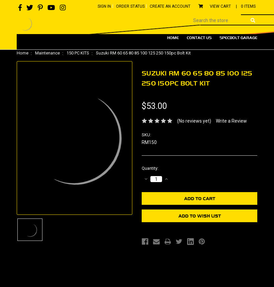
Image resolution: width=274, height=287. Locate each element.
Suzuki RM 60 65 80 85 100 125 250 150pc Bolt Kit (143, 52)
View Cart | (227, 6)
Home (173, 37)
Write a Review (231, 121)
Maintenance (47, 52)
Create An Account (170, 6)
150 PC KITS (77, 52)
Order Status (130, 6)
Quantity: (150, 168)
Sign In (104, 6)
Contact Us (199, 37)
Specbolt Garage (238, 37)
